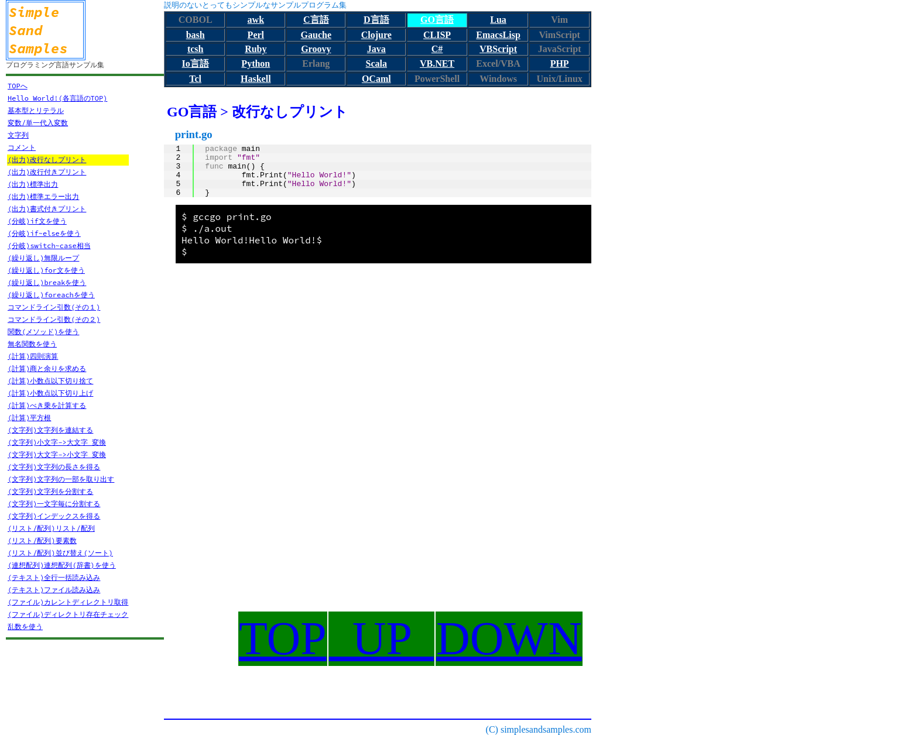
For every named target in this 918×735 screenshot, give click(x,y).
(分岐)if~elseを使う (44, 233)
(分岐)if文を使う (37, 221)
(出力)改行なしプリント (47, 159)
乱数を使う (25, 626)
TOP (283, 638)
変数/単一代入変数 (38, 122)
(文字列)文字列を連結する (50, 429)
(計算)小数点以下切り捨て (50, 380)
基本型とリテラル (36, 110)
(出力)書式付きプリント (47, 208)
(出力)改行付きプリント (47, 171)
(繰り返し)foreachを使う (51, 294)
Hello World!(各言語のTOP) (57, 98)
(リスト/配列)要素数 (42, 540)
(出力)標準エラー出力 (43, 196)
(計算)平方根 (29, 417)
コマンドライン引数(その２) (54, 319)
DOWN (509, 638)
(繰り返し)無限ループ (43, 257)
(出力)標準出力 (33, 184)
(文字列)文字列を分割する (50, 491)
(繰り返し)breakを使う (47, 282)
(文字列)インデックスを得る (54, 515)
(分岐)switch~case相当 (49, 245)
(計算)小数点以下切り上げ (50, 393)
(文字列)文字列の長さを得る (54, 466)
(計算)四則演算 (33, 356)
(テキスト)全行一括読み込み (54, 577)
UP (381, 638)
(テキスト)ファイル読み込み (54, 589)
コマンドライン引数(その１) (54, 307)
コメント (22, 147)
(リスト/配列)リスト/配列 (51, 528)
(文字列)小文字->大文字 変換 (57, 442)
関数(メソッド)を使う (43, 331)
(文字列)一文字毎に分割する (54, 503)
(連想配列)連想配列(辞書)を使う (62, 565)
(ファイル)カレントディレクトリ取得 (68, 601)
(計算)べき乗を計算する (47, 405)
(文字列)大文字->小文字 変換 (57, 454)
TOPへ (18, 85)
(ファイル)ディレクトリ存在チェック (68, 614)
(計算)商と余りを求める (47, 368)
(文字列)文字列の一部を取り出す (61, 479)
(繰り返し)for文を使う (46, 270)
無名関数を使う (32, 343)
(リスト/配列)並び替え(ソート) (60, 552)
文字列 (18, 134)
